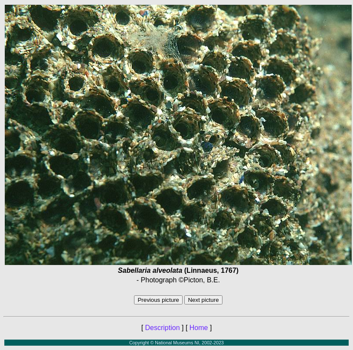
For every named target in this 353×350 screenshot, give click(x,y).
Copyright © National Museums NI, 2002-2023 (176, 342)
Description (162, 327)
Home (199, 327)
